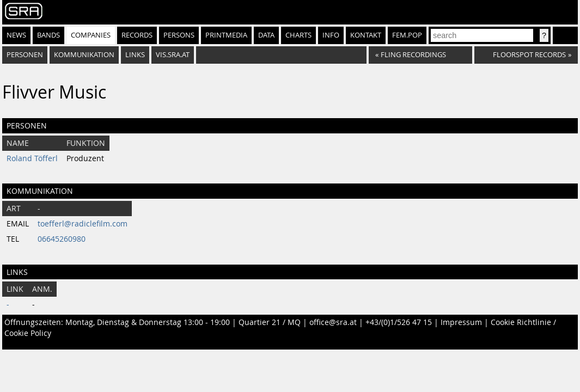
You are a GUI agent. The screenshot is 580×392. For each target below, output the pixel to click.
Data (266, 35)
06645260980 (62, 239)
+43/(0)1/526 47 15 (398, 322)
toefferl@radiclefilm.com (82, 224)
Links (135, 54)
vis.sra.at (173, 54)
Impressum (461, 322)
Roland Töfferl (32, 158)
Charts (298, 35)
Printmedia (226, 35)
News (16, 35)
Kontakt (365, 35)
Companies (91, 35)
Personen (25, 54)
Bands (48, 35)
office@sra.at (333, 322)
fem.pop (407, 35)
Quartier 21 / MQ (270, 322)
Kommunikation (84, 54)
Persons (178, 35)
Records (136, 35)
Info (330, 35)
